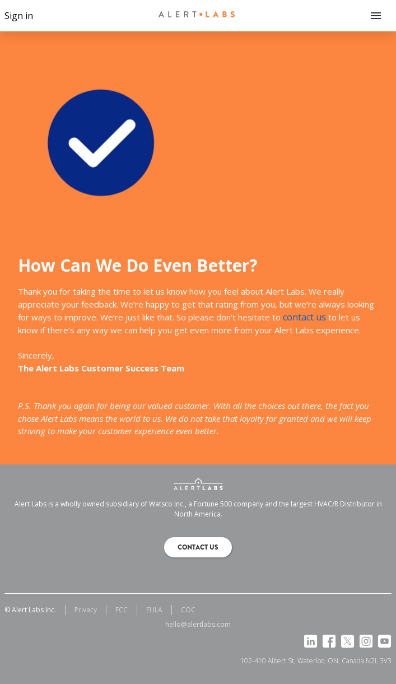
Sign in (18, 16)
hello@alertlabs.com (198, 624)
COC (188, 610)
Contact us (198, 547)
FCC (121, 610)
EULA (154, 610)
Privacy (85, 610)
